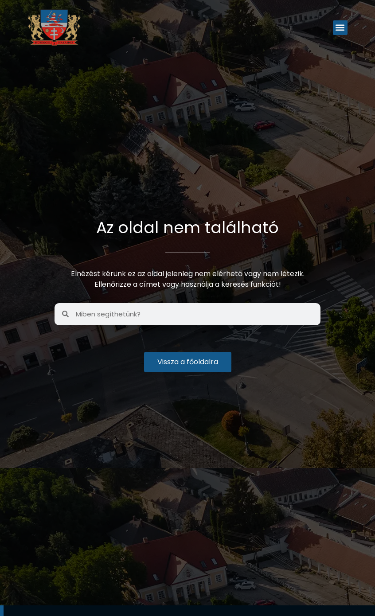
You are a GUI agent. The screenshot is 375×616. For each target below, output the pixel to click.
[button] (340, 27)
